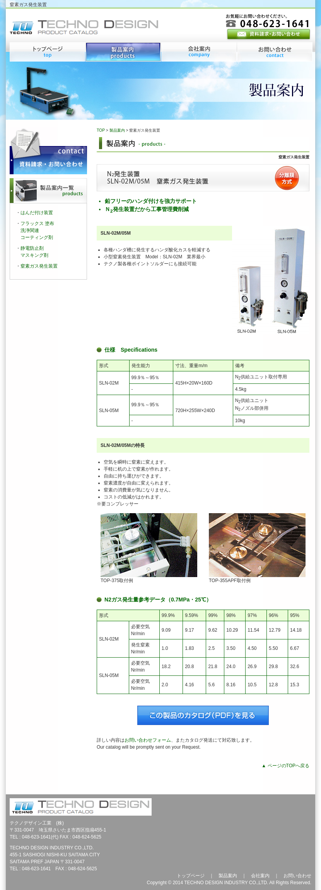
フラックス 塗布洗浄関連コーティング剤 (37, 230)
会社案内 (260, 875)
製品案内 (117, 130)
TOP (101, 130)
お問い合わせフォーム (148, 740)
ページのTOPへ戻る (288, 765)
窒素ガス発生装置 (39, 266)
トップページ (191, 875)
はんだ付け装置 (36, 212)
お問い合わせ (297, 875)
